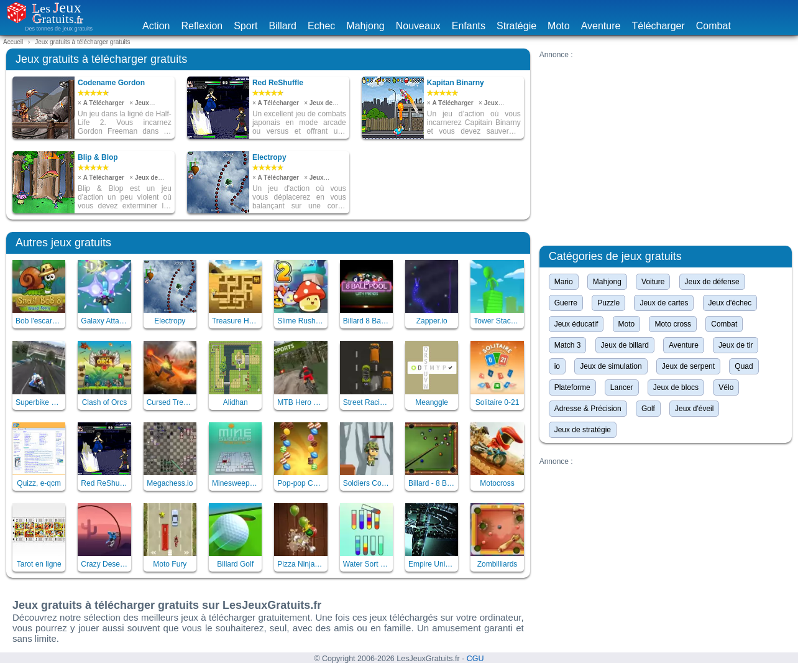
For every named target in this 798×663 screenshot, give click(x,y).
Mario (563, 281)
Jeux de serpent (688, 366)
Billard (282, 26)
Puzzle (608, 303)
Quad (744, 366)
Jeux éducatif (576, 324)
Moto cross (672, 324)
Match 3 (567, 345)
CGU (475, 658)
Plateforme (572, 387)
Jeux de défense (712, 281)
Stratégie (516, 26)
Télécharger (657, 26)
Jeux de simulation (610, 366)
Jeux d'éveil (694, 408)
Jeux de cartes (664, 303)
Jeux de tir (735, 345)
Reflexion (201, 26)
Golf (648, 408)
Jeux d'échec (730, 303)
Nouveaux (418, 26)
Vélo (725, 387)
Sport (245, 26)
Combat (713, 26)
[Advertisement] (665, 146)
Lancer (621, 387)
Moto (559, 26)
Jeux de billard (625, 345)
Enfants (468, 26)
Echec (321, 26)
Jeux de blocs (676, 387)
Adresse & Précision (587, 408)
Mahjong (365, 26)
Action (156, 26)
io (557, 366)
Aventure (601, 26)
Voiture (652, 281)
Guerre (565, 303)
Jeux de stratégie (582, 429)
